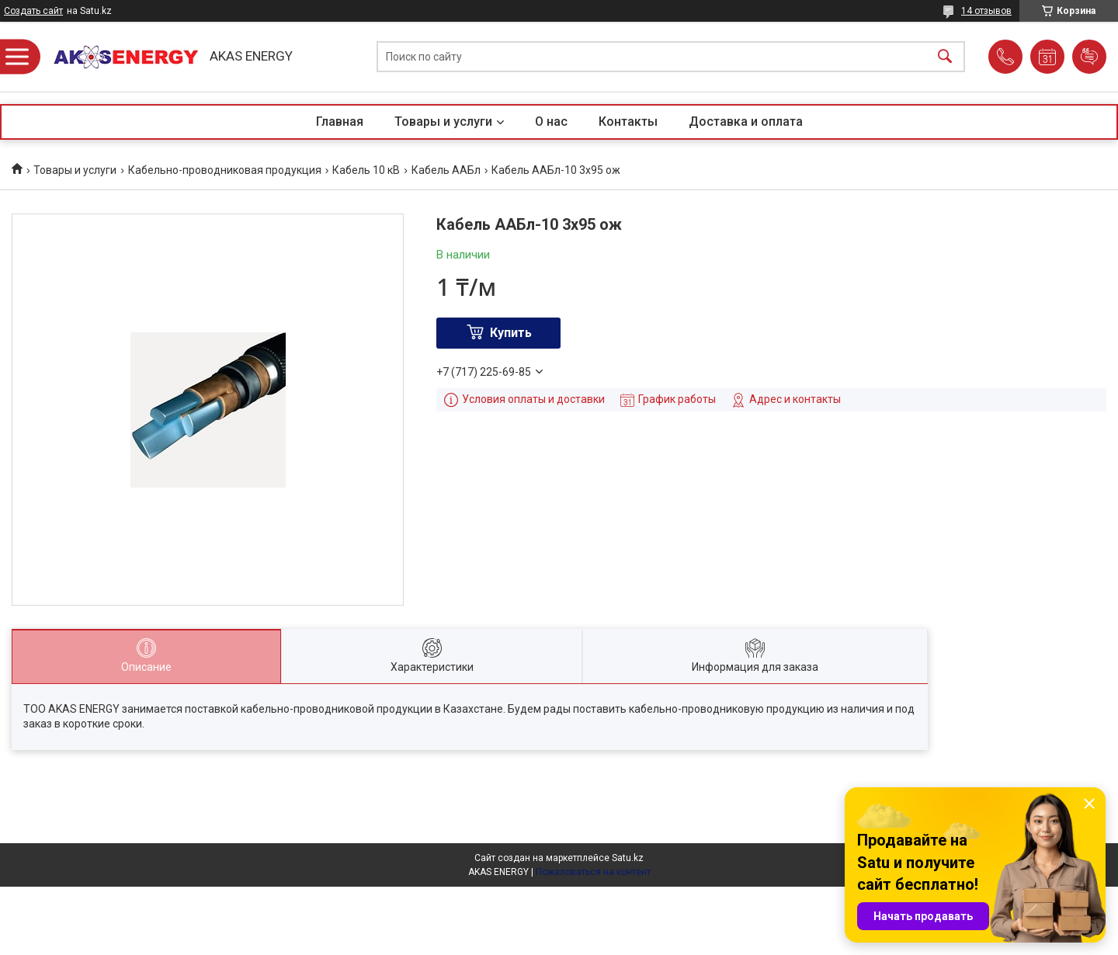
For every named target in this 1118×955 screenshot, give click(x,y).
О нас (551, 121)
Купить (511, 332)
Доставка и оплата (746, 121)
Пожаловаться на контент (593, 871)
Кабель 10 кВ (366, 170)
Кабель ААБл (446, 170)
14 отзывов (986, 10)
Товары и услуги (443, 121)
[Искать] (944, 57)
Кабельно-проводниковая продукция (224, 170)
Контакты (628, 121)
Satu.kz (628, 858)
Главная (339, 121)
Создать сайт (33, 10)
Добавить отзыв (1089, 57)
